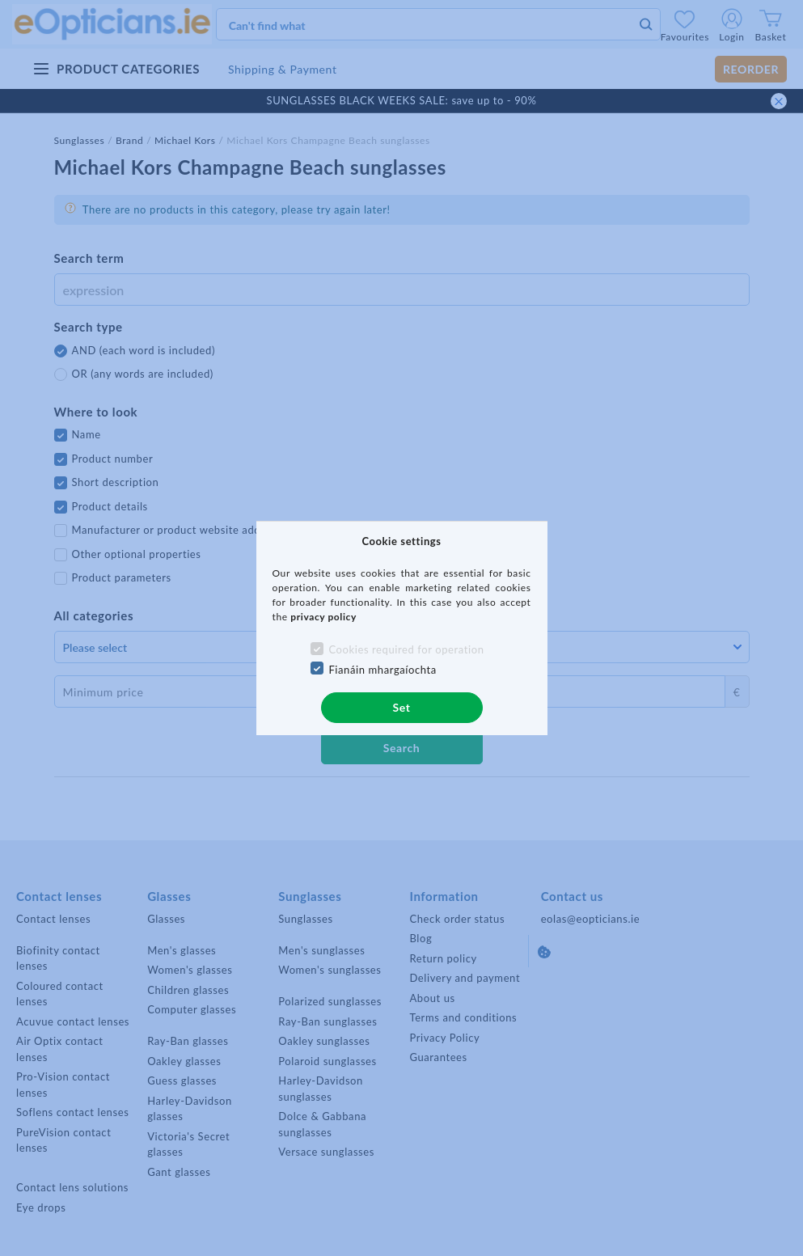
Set (401, 707)
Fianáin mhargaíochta (382, 669)
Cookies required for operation (406, 649)
